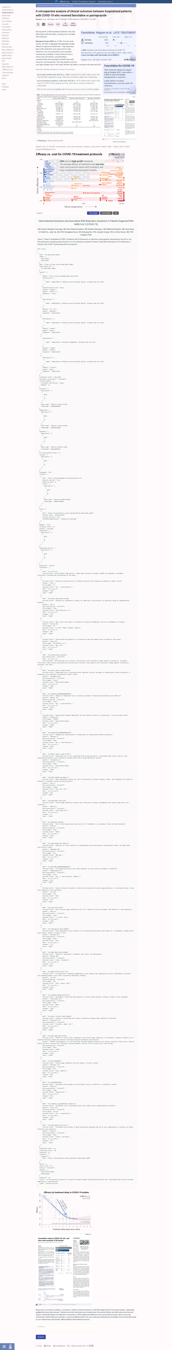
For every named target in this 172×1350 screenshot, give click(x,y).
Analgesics (6, 7)
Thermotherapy (7, 73)
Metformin (5, 41)
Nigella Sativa (7, 55)
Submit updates (93, 90)
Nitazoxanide (6, 58)
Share (49, 1346)
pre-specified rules (58, 90)
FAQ (68, 1346)
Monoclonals (6, 47)
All (116, 213)
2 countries (120, 78)
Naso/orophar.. (7, 53)
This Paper (93, 213)
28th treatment (110, 70)
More (4, 78)
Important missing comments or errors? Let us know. (55, 70)
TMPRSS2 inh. (7, 70)
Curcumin (5, 24)
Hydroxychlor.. (7, 30)
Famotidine (111, 66)
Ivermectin (5, 33)
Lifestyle (5, 35)
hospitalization (110, 84)
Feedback (5, 87)
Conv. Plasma (6, 21)
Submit (41, 1337)
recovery (121, 84)
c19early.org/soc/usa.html (55, 141)
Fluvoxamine (6, 27)
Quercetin (5, 64)
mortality (120, 81)
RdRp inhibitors (7, 67)
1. (36, 141)
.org (64, 2)
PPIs (3, 61)
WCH (69, 1320)
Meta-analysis (119, 142)
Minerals (5, 44)
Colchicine (5, 18)
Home (4, 90)
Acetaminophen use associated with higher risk (55, 6)
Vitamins (5, 75)
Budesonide (6, 15)
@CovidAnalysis (59, 1346)
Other (4, 84)
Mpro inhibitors (7, 50)
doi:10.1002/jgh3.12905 (64, 19)
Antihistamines (7, 13)
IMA (62, 1320)
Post (40, 1346)
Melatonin (5, 38)
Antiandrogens (7, 10)
